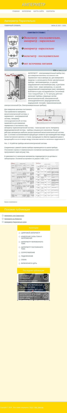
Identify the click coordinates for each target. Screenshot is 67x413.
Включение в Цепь (29, 263)
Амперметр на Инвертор (13, 219)
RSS (31, 407)
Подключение (27, 256)
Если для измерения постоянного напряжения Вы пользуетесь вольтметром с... (31, 287)
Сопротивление (28, 252)
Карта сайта (39, 11)
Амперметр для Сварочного (14, 216)
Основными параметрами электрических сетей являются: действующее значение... (31, 278)
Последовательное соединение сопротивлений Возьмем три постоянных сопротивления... (31, 296)
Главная (16, 11)
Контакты (50, 11)
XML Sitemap (38, 407)
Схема (24, 260)
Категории (26, 11)
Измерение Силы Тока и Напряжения (31, 237)
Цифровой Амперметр (30, 233)
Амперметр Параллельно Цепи (15, 222)
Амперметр (33, 5)
